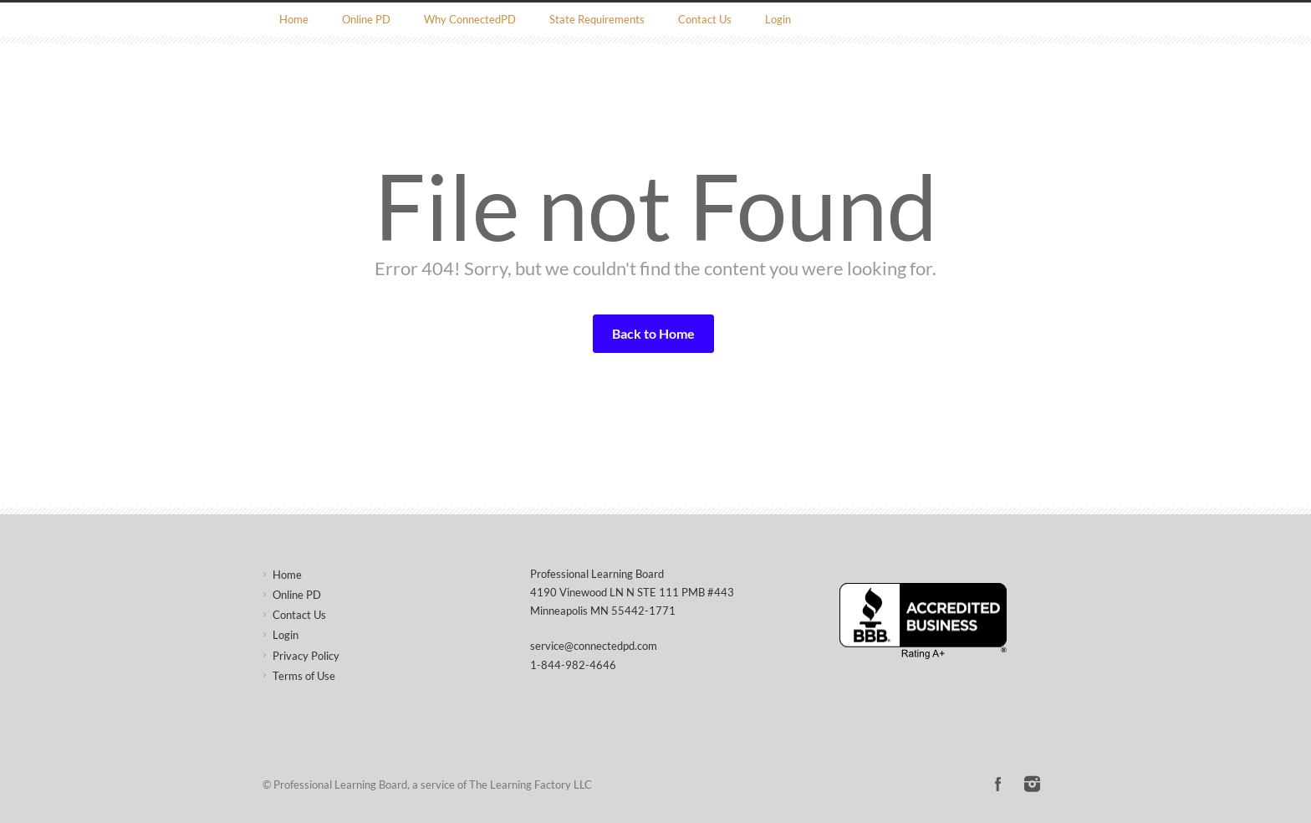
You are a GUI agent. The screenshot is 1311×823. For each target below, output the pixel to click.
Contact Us (705, 19)
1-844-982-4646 (573, 665)
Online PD (366, 19)
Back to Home (653, 333)
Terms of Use (304, 675)
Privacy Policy (306, 655)
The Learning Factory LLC (530, 784)
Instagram (1031, 783)
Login (778, 19)
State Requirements (597, 19)
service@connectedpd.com (593, 645)
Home (294, 19)
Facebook (998, 783)
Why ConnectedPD (470, 19)
